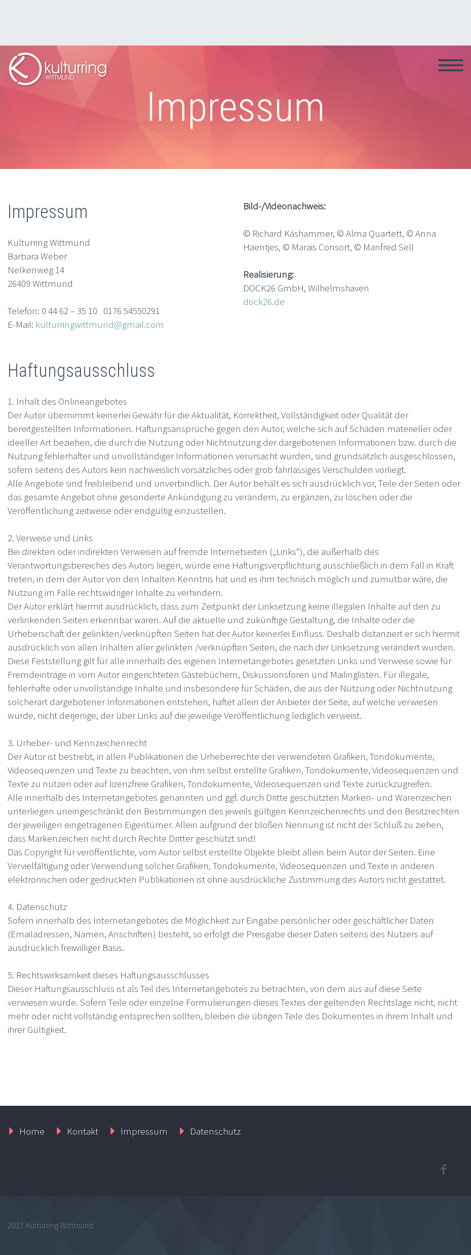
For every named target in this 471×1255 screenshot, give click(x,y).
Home (32, 1131)
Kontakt (82, 1131)
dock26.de (264, 301)
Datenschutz (215, 1131)
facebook (443, 1169)
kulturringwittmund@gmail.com (99, 324)
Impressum (144, 1131)
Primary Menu (450, 65)
